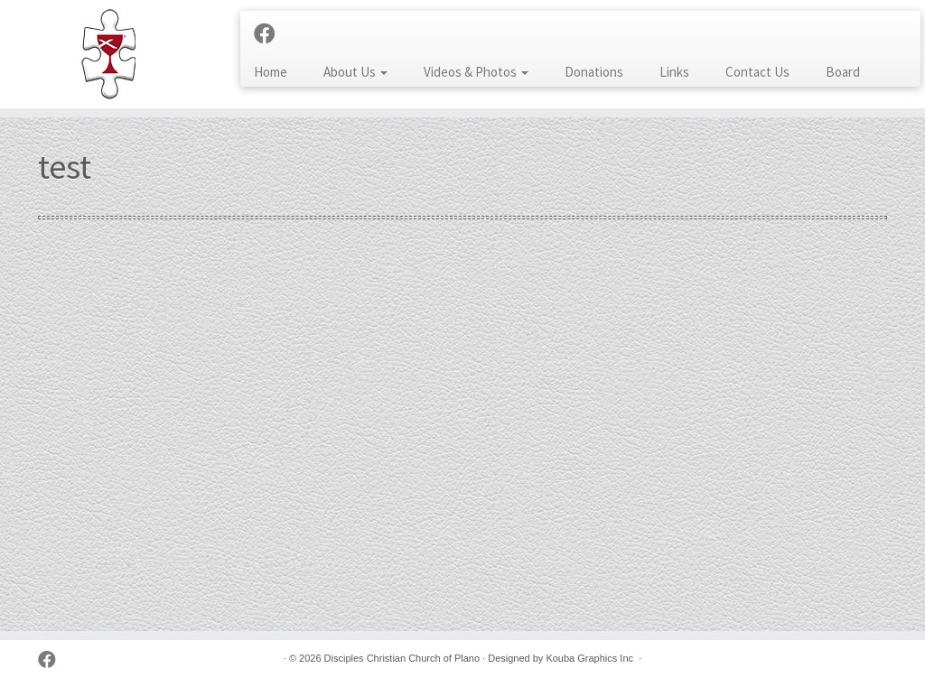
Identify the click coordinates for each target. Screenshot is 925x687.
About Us (355, 71)
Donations (594, 71)
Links (674, 71)
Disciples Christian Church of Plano (402, 658)
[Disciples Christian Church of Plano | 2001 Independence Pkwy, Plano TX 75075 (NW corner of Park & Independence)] (108, 54)
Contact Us (757, 71)
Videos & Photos (476, 71)
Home (270, 71)
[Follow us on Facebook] (270, 34)
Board (843, 71)
